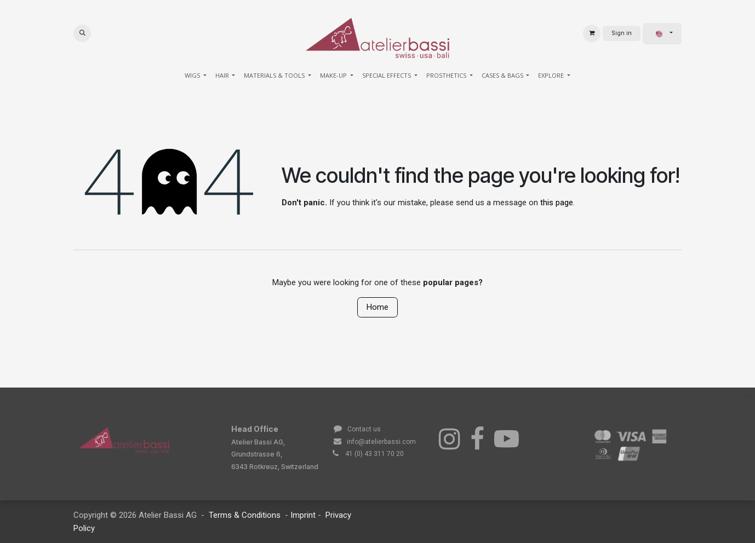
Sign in (621, 33)
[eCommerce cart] (591, 33)
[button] (82, 33)
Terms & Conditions (245, 515)
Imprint (304, 515)
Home (377, 307)
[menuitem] (195, 76)
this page (556, 202)
